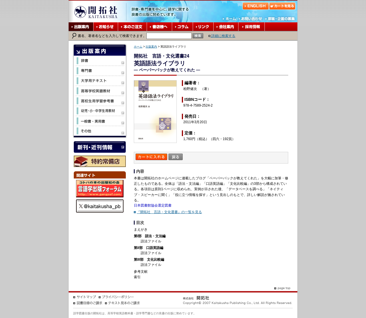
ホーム (138, 46)
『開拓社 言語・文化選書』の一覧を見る (169, 212)
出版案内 (151, 46)
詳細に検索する (221, 36)
